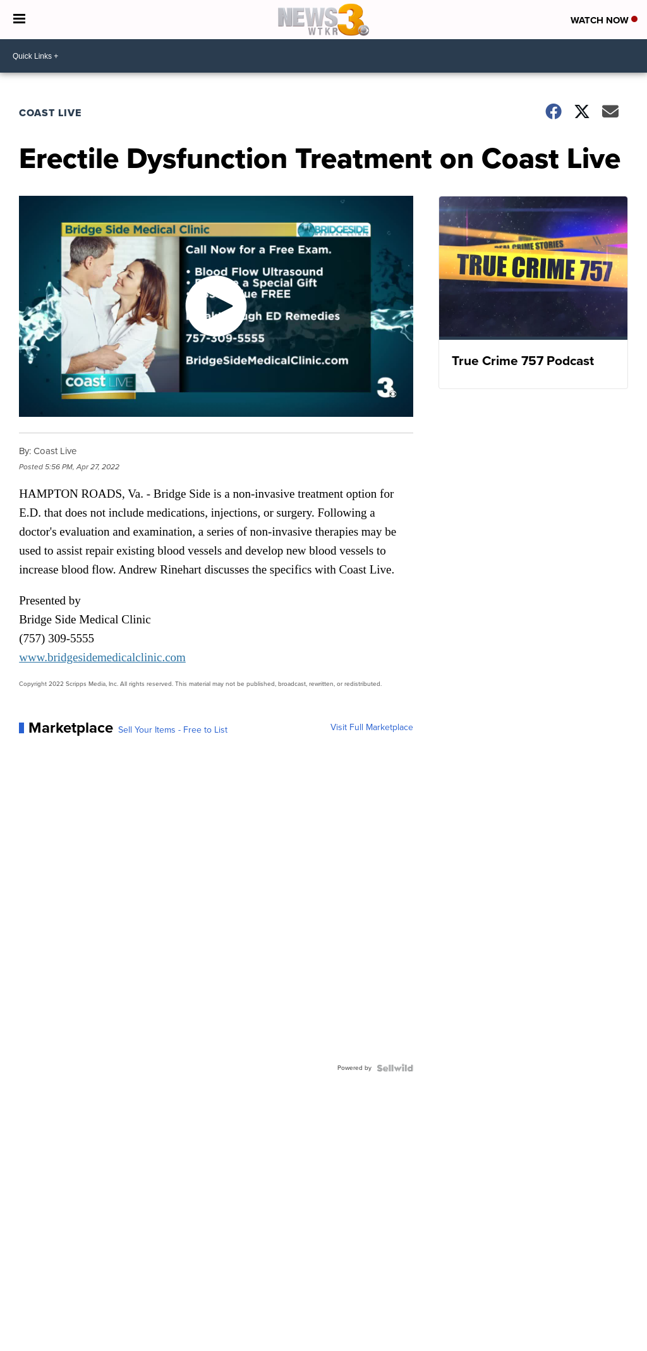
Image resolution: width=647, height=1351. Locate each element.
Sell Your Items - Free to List (172, 730)
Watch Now (604, 20)
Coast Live (50, 112)
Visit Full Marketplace (371, 727)
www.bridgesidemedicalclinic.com (102, 657)
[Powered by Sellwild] (395, 1068)
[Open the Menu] (19, 19)
